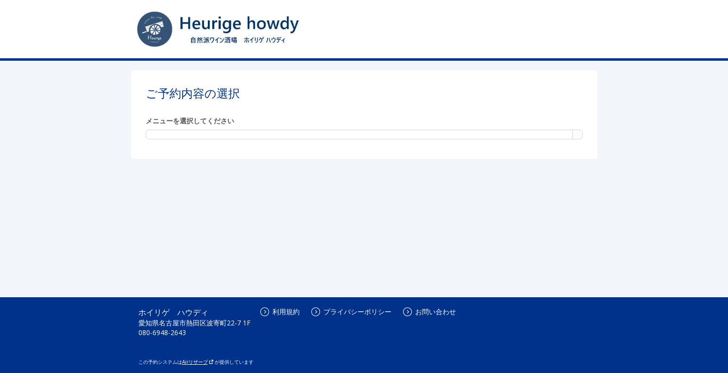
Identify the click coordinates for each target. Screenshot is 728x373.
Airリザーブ (198, 361)
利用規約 (280, 311)
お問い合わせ (429, 311)
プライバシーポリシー (351, 311)
